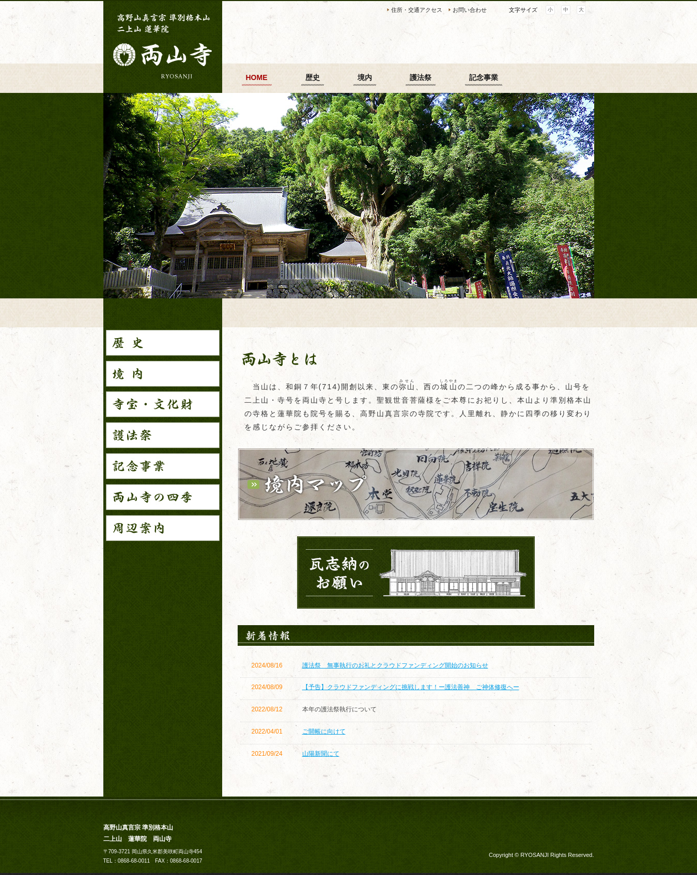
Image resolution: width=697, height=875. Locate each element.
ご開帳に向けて (324, 731)
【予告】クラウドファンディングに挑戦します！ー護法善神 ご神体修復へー (410, 687)
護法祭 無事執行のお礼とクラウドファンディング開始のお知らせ (395, 665)
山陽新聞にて (320, 753)
